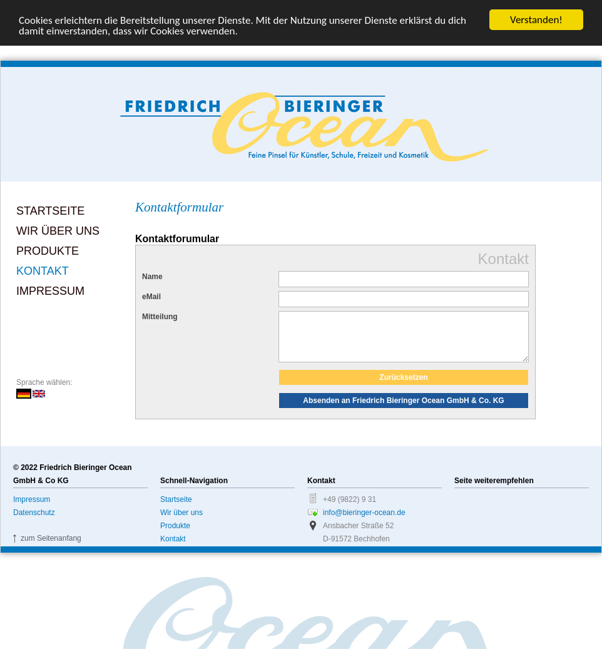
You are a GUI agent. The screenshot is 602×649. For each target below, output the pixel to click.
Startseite (50, 211)
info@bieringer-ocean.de (364, 522)
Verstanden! (536, 19)
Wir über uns (57, 231)
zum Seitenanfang (51, 547)
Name (152, 276)
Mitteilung (160, 316)
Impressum (50, 291)
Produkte (47, 251)
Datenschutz (34, 522)
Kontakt (42, 271)
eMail (151, 296)
